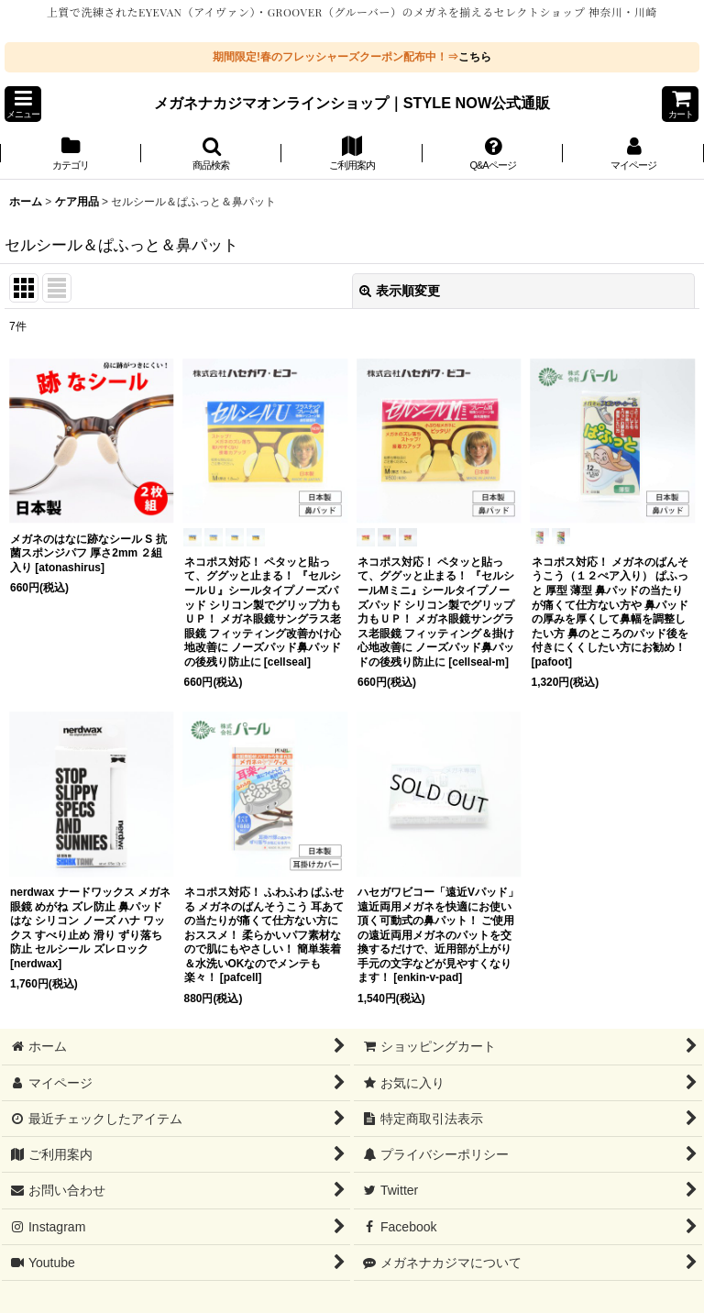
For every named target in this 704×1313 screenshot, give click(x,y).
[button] (23, 104)
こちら (474, 56)
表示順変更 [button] (399, 290)
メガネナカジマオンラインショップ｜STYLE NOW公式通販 (352, 102)
